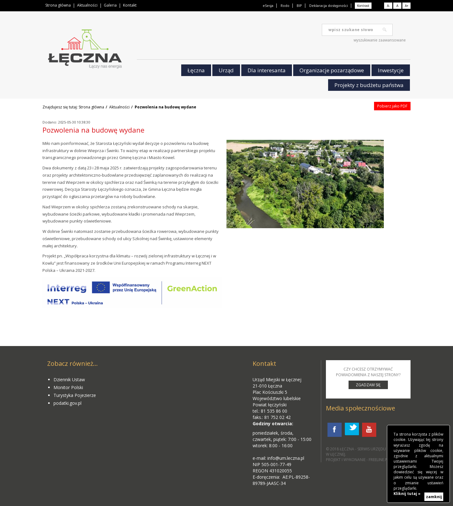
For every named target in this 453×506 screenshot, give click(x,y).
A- (388, 5)
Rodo (285, 5)
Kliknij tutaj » (407, 493)
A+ (406, 5)
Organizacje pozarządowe (331, 70)
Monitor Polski (68, 387)
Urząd (226, 70)
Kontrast (363, 5)
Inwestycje (391, 70)
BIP (299, 5)
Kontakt (130, 5)
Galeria (110, 5)
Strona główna (58, 5)
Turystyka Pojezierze (74, 395)
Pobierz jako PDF (392, 106)
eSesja (268, 5)
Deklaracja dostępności (328, 5)
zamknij (434, 496)
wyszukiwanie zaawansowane (380, 40)
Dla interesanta (267, 70)
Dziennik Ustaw (69, 379)
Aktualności (87, 5)
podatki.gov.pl (67, 403)
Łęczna (196, 70)
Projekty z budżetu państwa (369, 85)
